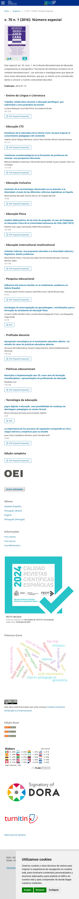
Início (6, 11)
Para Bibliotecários (12, 545)
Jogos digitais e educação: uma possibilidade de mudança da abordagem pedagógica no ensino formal (34, 408)
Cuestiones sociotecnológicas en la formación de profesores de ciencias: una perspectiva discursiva (36, 156)
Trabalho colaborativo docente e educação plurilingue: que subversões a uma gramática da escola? (34, 103)
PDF (10, 325)
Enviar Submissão (14, 489)
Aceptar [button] (27, 890)
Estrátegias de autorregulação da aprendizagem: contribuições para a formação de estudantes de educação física (39, 309)
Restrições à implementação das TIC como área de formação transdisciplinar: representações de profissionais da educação (35, 377)
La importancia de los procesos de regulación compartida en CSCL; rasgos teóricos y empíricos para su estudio (37, 430)
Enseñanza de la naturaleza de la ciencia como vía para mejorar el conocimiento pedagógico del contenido (37, 134)
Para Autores (10, 541)
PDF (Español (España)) (18, 116)
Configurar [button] (54, 890)
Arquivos (16, 11)
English (8, 515)
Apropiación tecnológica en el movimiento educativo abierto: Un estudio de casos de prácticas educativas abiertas (37, 343)
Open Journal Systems (15, 834)
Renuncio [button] (40, 890)
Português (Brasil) (13, 510)
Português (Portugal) (14, 519)
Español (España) (12, 506)
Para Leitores (10, 536)
